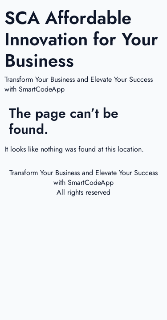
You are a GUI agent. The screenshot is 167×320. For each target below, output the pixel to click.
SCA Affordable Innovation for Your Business (81, 39)
